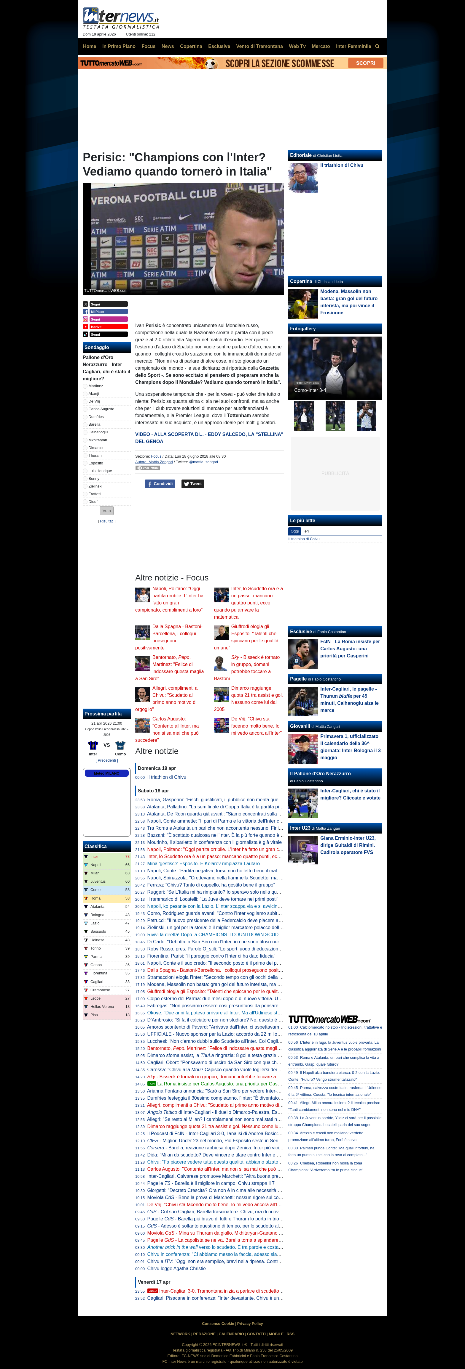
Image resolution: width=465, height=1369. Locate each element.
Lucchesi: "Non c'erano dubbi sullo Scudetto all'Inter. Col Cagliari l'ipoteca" (225, 1041)
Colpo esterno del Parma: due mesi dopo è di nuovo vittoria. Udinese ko (223, 998)
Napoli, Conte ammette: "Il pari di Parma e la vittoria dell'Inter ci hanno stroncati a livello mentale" (249, 820)
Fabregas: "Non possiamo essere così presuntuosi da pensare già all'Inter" (225, 1005)
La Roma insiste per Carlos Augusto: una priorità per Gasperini (218, 1083)
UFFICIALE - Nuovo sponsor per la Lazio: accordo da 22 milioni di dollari (223, 1034)
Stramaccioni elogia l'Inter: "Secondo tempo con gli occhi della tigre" (218, 977)
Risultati (107, 521)
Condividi (160, 484)
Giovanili (300, 726)
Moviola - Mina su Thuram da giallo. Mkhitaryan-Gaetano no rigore (222, 1233)
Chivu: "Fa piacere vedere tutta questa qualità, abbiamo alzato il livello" (222, 1161)
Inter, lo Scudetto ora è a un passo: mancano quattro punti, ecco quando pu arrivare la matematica (248, 603)
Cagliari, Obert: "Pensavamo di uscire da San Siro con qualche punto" (220, 1062)
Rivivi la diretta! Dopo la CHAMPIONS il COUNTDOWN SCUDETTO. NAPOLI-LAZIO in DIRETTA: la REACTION (266, 934)
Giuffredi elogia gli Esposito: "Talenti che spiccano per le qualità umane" (222, 991)
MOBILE (276, 1334)
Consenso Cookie (218, 1323)
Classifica (96, 846)
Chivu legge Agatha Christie (176, 1268)
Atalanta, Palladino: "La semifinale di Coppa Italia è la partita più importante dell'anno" (237, 806)
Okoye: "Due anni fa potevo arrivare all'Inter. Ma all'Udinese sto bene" (220, 1012)
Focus (156, 456)
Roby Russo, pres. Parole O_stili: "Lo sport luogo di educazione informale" (225, 948)
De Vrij (94, 401)
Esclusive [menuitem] (219, 46)
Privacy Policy (250, 1323)
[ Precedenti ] (106, 760)
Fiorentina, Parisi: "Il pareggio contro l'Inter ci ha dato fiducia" (211, 955)
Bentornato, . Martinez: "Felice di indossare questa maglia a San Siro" (226, 1048)
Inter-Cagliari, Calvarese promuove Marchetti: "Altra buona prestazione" (222, 1176)
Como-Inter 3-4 (310, 390)
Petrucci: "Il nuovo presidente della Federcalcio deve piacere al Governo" (224, 920)
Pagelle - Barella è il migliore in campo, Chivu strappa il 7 (211, 1183)
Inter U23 (300, 828)
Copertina (301, 281)
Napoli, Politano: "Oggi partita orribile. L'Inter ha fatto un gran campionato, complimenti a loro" (245, 849)
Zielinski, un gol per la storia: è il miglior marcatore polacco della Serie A (223, 927)
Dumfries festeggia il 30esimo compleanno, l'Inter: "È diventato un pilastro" (225, 1098)
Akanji (94, 393)
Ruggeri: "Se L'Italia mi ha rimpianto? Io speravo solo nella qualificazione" (224, 892)
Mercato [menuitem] (321, 46)
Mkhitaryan (98, 440)
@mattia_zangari (203, 462)
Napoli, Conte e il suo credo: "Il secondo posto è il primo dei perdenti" (220, 963)
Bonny (94, 478)
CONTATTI (256, 1334)
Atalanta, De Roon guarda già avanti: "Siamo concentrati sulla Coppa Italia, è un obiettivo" (241, 813)
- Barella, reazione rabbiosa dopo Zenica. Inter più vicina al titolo (224, 1147)
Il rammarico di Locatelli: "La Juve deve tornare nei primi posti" (212, 899)
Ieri (306, 531)
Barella (95, 424)
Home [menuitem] (89, 46)
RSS (290, 1334)
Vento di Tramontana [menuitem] (259, 46)
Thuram (95, 455)
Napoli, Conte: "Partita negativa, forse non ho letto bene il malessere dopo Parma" (233, 870)
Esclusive (301, 631)
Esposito (96, 463)
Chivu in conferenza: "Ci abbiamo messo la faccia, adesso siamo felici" (221, 1254)
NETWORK (180, 1334)
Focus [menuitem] (148, 46)
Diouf (93, 501)
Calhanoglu (98, 432)
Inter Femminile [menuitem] (353, 46)
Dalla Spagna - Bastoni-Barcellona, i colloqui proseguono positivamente (222, 970)
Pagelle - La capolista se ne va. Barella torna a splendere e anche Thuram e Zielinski (242, 1240)
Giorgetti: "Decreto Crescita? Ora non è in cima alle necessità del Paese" (224, 1190)
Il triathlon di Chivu (167, 777)
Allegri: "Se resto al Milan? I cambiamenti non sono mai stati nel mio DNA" (225, 1119)
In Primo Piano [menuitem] (119, 46)
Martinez (96, 386)
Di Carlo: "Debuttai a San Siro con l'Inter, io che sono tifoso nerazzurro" (222, 941)
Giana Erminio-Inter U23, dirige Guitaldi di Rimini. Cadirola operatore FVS (348, 845)
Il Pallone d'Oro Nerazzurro (320, 773)
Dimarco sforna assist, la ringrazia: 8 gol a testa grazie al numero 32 (226, 1055)
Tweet (193, 484)
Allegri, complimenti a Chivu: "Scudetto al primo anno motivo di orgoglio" (223, 1105)
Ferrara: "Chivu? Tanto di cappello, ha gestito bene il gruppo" (211, 884)
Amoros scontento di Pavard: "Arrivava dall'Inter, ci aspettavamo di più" (221, 1026)
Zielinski (95, 486)
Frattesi (95, 494)
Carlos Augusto (101, 409)
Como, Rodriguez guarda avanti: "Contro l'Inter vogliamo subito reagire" (222, 913)
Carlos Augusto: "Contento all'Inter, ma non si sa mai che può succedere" (224, 1169)
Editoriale (301, 155)
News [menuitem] (168, 46)
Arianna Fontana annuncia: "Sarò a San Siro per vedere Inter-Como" (219, 1090)
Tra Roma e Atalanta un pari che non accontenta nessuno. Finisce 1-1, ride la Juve (234, 828)
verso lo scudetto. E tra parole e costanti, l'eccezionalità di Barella (242, 1247)
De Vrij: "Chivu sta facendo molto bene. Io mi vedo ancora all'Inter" (256, 726)
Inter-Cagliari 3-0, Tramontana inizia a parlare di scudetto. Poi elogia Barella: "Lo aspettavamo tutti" (257, 1291)
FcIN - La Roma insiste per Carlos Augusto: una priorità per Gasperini (350, 648)
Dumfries (96, 416)
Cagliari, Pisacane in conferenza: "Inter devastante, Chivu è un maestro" (223, 1298)
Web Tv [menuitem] (297, 46)
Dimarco (96, 447)
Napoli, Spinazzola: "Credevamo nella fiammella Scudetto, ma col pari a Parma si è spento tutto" (248, 877)
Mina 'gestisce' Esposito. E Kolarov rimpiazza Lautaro (203, 863)
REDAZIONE (204, 1334)
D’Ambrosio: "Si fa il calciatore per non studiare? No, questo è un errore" (223, 1019)
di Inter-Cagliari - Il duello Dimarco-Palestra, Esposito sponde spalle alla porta (244, 1112)
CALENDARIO (231, 1334)
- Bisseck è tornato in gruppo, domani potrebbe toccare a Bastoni (220, 1076)
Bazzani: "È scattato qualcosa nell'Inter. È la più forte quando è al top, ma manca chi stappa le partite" (254, 835)
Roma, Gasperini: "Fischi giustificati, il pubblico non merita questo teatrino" (225, 799)
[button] (107, 510)
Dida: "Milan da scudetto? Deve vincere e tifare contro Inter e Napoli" (219, 1154)
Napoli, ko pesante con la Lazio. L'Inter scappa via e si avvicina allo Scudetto (228, 906)
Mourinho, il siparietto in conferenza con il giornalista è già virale (214, 842)
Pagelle (298, 678)
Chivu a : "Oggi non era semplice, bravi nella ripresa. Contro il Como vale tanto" (234, 1261)
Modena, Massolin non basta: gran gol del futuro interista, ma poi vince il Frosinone (234, 984)
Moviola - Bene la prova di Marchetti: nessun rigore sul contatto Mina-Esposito (234, 1197)
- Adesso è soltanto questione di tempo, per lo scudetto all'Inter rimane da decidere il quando (250, 1225)
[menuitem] (377, 46)
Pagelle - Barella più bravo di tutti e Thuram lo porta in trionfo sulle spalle (228, 1218)
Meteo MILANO (106, 773)
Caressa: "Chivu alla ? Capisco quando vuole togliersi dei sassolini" (222, 1069)
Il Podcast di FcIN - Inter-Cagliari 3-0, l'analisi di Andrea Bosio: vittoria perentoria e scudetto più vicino (253, 1133)
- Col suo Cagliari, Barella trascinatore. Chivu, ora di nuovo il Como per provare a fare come (254, 1211)
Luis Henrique (100, 471)
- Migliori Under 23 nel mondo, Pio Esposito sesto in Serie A (216, 1140)
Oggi (295, 531)
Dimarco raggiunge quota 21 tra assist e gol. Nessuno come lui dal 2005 (223, 1126)
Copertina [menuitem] (191, 46)
